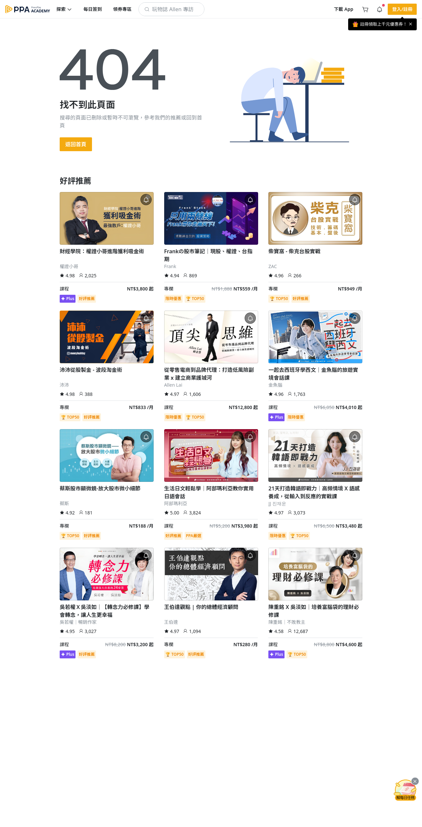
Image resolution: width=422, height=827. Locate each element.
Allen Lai (173, 385)
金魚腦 (275, 385)
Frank (170, 266)
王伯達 (171, 622)
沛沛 (64, 385)
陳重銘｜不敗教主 (286, 622)
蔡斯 (64, 503)
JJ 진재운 (277, 503)
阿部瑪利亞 (175, 503)
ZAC (272, 266)
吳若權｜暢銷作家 (78, 622)
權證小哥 (69, 266)
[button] (64, 9)
